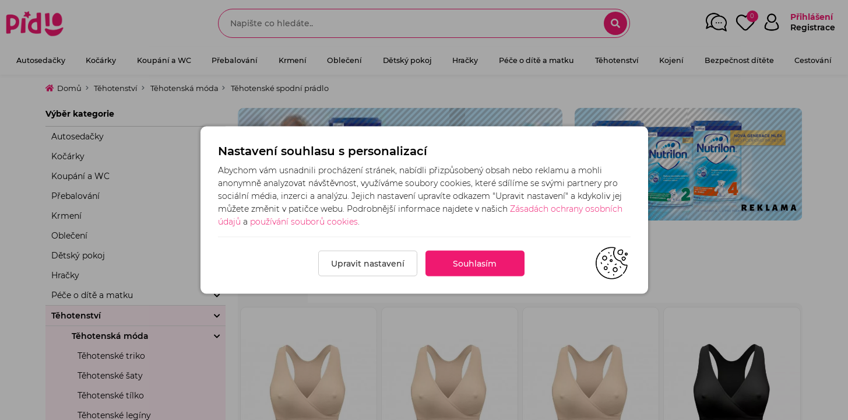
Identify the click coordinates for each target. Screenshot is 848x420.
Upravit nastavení (367, 263)
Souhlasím (475, 263)
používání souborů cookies (304, 221)
